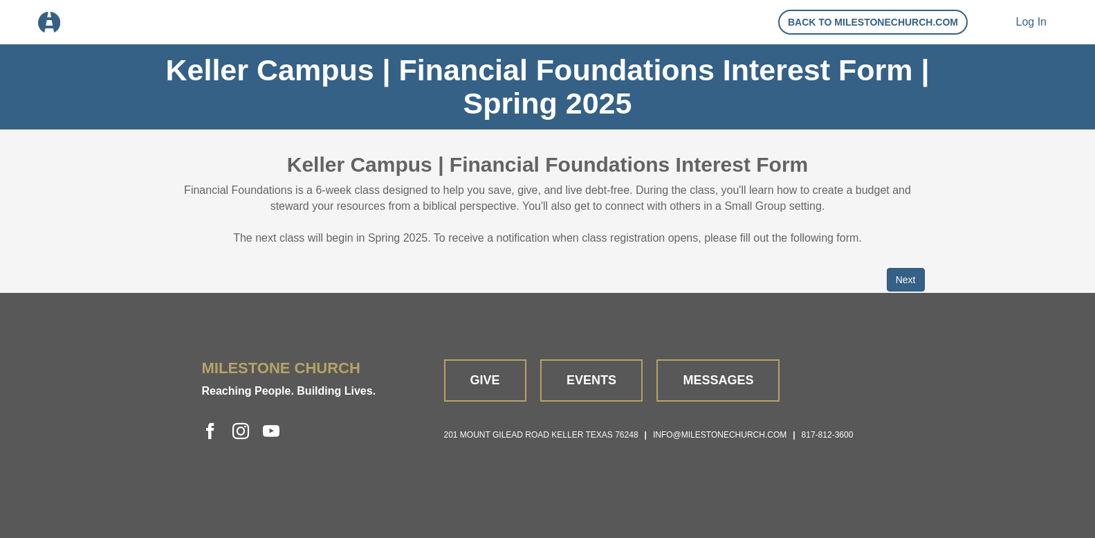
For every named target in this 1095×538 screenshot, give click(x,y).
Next (906, 279)
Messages (718, 380)
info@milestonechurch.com (719, 435)
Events (591, 380)
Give (485, 380)
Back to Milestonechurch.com (873, 22)
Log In (1031, 22)
